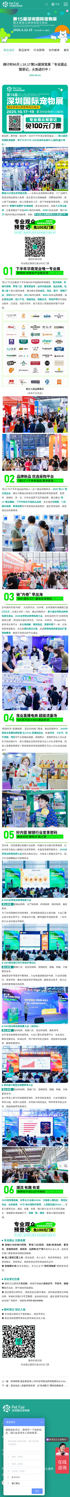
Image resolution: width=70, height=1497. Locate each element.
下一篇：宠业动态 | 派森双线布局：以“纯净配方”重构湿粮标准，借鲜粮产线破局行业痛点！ (35, 1385)
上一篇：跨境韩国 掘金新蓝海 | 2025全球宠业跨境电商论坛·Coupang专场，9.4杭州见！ (35, 1381)
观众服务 (47, 1468)
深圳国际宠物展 (12, 4)
